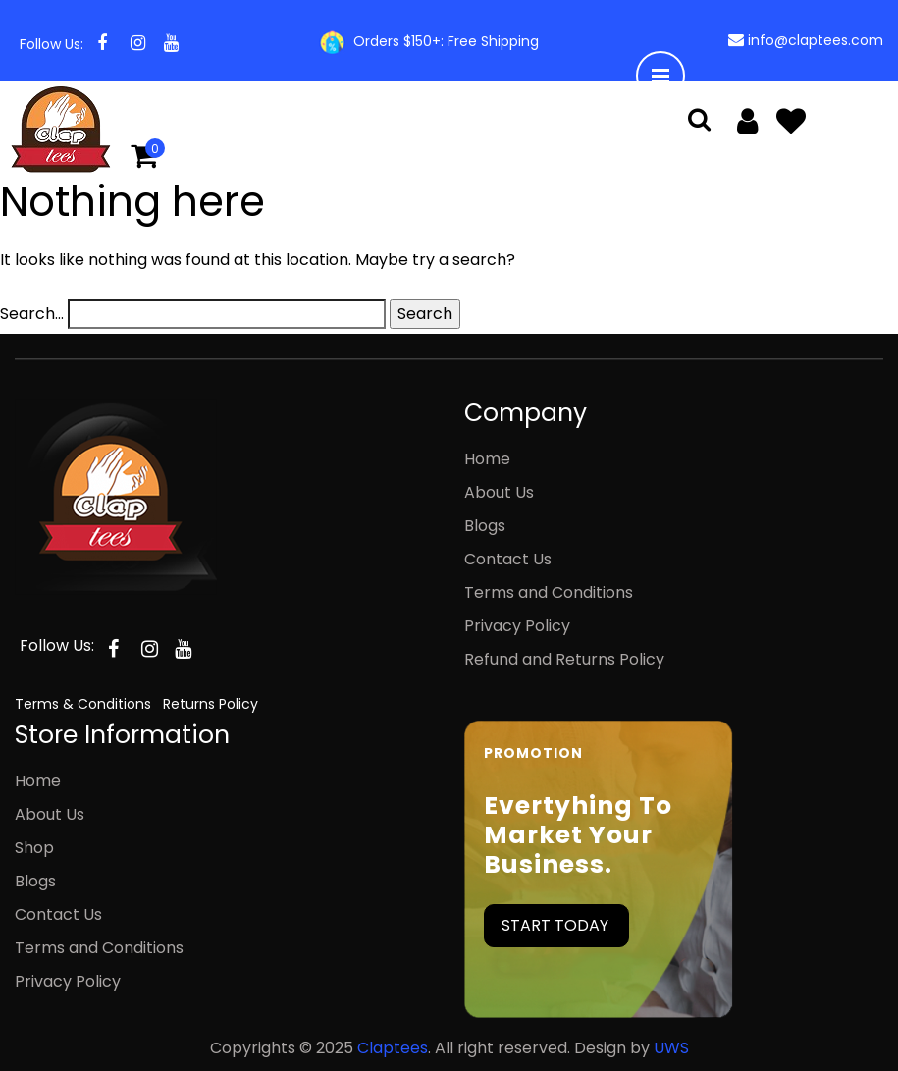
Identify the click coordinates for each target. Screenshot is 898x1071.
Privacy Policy (517, 626)
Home (487, 459)
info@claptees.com (815, 40)
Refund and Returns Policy (564, 659)
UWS (671, 1048)
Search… (32, 313)
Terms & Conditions (83, 704)
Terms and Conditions (548, 592)
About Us (499, 492)
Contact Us (508, 559)
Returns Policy (210, 704)
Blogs (484, 525)
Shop (34, 847)
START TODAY (555, 925)
